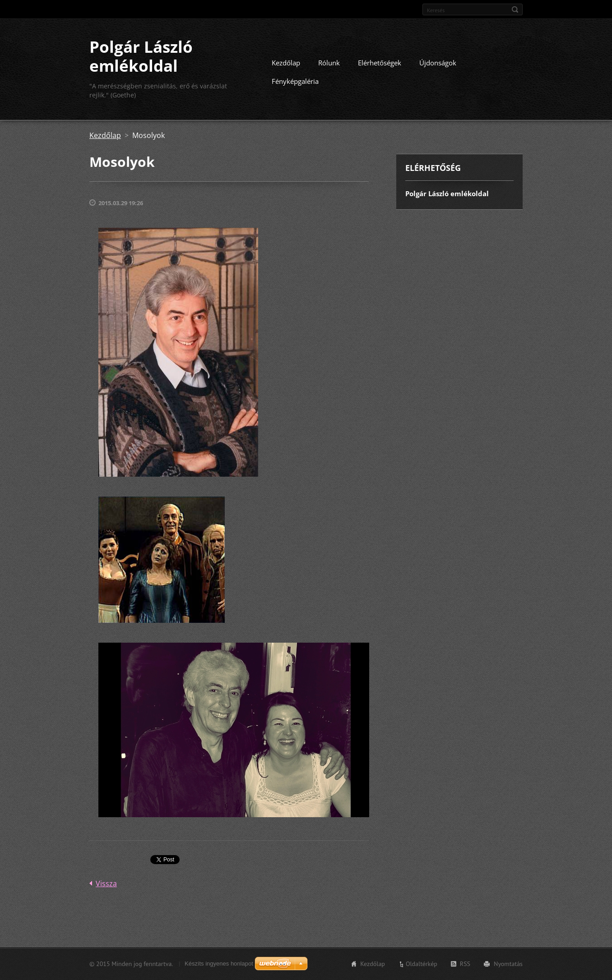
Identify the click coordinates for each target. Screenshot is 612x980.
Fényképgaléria (295, 81)
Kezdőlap (286, 62)
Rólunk (329, 62)
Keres (515, 9)
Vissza (106, 883)
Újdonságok (437, 62)
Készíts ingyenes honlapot (219, 963)
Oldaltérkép (421, 964)
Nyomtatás (508, 964)
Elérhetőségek (379, 62)
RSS (465, 964)
